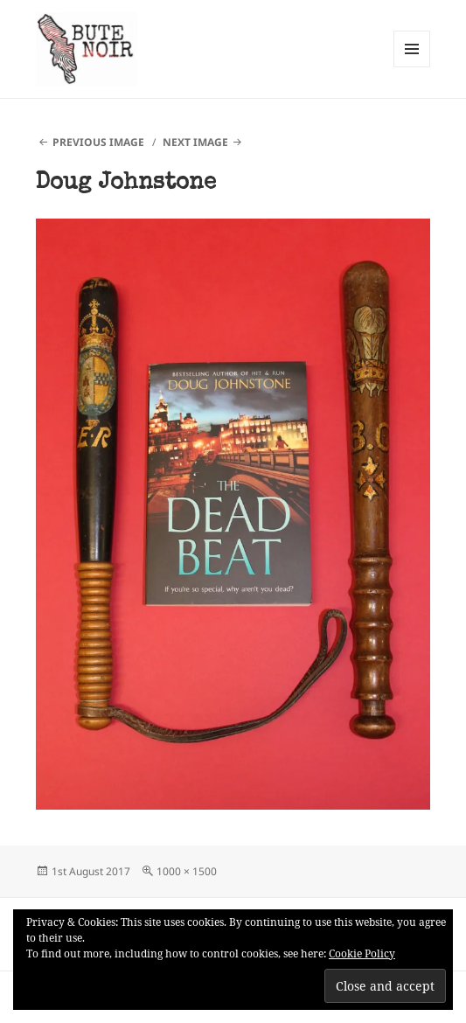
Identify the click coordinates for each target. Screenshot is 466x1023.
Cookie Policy (362, 953)
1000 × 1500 (186, 871)
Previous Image (98, 142)
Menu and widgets (412, 66)
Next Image (195, 142)
